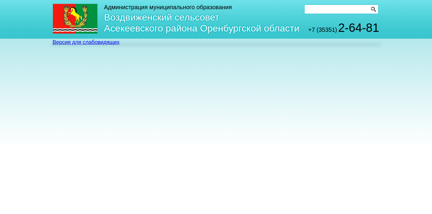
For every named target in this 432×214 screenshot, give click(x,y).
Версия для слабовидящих (86, 42)
